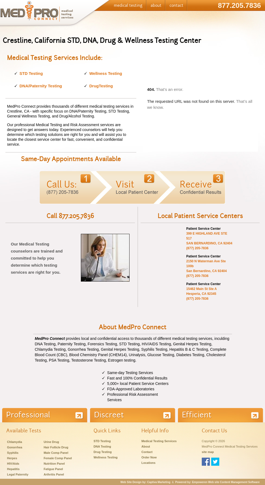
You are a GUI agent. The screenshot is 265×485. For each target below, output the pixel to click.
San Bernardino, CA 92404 (206, 271)
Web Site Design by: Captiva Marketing (145, 482)
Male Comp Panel (56, 452)
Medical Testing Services (159, 441)
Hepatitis (13, 469)
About (145, 446)
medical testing (128, 5)
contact (176, 5)
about (156, 5)
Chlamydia (14, 441)
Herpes (12, 458)
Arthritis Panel (54, 474)
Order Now (149, 457)
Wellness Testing (105, 73)
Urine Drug (51, 441)
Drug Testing (103, 452)
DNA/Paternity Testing (40, 86)
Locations (148, 462)
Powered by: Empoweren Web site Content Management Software (217, 482)
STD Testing (31, 73)
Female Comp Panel (58, 458)
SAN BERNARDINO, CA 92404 (209, 243)
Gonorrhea (14, 447)
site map (208, 452)
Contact (147, 452)
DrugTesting (101, 86)
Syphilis (12, 452)
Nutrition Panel (54, 463)
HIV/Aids (13, 463)
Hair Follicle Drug (56, 447)
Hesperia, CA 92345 (201, 294)
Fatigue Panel (53, 469)
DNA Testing (102, 446)
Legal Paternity (17, 474)
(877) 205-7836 (197, 248)
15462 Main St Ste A (201, 289)
